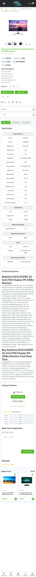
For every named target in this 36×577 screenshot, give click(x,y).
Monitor (7, 9)
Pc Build (18, 575)
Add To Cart (7, 92)
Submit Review (27, 451)
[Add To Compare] (7, 97)
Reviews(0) (26, 122)
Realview (8, 65)
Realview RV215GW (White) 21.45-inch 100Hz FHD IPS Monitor (9, 493)
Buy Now (21, 92)
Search (11, 575)
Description (16, 122)
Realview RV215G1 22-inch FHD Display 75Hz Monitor (26, 493)
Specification (6, 122)
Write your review (18, 396)
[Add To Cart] (15, 499)
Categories (3, 575)
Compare (25, 575)
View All (33, 471)
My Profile (32, 575)
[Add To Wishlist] (3, 97)
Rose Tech (17, 372)
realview (14, 9)
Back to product (18, 401)
